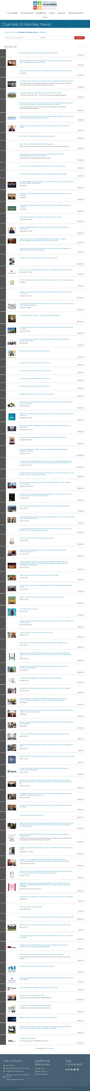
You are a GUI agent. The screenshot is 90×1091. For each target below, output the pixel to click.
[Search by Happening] (56, 37)
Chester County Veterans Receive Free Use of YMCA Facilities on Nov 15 (43, 437)
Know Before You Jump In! (28, 609)
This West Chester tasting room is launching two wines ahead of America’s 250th (46, 81)
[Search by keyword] (22, 37)
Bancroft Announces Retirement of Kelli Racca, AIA (37, 144)
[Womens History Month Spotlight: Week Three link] (12, 371)
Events (52, 13)
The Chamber (12, 13)
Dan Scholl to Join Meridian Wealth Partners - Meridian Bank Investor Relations (46, 270)
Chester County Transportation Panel (32, 995)
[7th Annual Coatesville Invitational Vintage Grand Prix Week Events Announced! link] (12, 918)
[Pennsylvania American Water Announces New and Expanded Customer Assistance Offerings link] (12, 452)
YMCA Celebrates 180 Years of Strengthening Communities (39, 575)
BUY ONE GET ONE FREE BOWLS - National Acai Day (37, 136)
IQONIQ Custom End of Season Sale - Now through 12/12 (38, 258)
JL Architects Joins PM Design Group (32, 815)
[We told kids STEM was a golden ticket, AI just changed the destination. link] (12, 174)
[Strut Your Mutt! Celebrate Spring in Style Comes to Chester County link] (12, 167)
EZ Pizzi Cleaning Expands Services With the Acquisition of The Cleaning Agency (46, 280)
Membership (41, 13)
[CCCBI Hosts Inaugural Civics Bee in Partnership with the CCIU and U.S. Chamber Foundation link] (12, 937)
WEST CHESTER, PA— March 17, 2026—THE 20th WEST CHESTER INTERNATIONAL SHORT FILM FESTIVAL (42, 155)
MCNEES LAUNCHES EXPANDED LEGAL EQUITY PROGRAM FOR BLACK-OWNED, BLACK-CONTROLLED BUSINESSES (44, 945)
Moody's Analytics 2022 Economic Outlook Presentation (38, 1017)
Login (45, 17)
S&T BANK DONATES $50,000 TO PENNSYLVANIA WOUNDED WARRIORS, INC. (46, 71)
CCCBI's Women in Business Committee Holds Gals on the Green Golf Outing (45, 925)
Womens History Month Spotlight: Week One (35, 351)
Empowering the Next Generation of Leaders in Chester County (41, 217)
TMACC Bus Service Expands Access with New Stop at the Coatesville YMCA (45, 506)
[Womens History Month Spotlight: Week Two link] (12, 363)
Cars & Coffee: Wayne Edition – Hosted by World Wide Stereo (40, 315)
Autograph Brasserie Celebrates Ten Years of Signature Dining (40, 93)
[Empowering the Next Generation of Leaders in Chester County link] (12, 219)
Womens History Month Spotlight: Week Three (35, 370)
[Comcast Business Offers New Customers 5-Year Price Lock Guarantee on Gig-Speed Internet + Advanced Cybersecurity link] (12, 530)
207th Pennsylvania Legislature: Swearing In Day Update (39, 987)
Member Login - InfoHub (28, 1038)
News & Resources (75, 13)
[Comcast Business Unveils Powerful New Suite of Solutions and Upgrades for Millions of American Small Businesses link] (12, 250)
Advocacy (61, 13)
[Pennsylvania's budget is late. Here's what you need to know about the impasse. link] (12, 898)
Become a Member (41, 1074)
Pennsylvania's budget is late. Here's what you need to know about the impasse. (46, 897)
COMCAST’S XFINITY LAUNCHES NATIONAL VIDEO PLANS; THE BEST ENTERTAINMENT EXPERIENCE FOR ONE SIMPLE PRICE (43, 239)
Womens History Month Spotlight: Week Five (35, 386)
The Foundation (26, 13)
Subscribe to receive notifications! (25, 32)
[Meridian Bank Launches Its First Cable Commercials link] (12, 395)
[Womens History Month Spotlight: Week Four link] (12, 379)
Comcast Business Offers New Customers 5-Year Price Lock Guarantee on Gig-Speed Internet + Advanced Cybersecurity (46, 529)
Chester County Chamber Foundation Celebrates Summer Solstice (42, 597)
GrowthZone (49, 1048)
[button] (79, 47)
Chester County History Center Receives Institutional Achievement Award (44, 734)
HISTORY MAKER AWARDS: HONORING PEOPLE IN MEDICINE (41, 678)
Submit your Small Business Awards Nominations (36, 1005)
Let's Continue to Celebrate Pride (31, 907)
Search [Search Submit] (80, 38)
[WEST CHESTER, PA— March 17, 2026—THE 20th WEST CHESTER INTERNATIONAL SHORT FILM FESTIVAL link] (12, 157)
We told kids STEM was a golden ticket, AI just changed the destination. (43, 174)
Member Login (40, 1068)
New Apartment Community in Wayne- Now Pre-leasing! (38, 53)
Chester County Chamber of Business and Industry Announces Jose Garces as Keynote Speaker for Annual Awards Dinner (45, 495)
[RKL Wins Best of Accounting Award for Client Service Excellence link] (12, 957)
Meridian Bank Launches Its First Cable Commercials (37, 394)
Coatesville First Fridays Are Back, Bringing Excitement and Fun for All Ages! (45, 688)
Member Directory (41, 1071)
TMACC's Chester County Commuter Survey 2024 (36, 632)
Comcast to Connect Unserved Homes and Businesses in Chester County (44, 643)
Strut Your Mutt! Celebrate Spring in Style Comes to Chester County (42, 166)
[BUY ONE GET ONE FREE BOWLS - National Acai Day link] (12, 137)
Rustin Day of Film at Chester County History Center (37, 538)
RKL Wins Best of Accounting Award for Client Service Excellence (41, 954)
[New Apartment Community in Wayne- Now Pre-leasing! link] (12, 53)
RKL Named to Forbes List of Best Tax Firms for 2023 (37, 966)
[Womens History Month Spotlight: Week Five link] (12, 387)
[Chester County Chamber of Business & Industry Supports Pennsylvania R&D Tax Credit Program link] (12, 623)
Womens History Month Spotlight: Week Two (35, 363)
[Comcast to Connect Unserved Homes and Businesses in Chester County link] (12, 644)
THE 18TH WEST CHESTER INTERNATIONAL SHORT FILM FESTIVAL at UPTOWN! (47, 756)
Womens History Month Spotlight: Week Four (35, 378)
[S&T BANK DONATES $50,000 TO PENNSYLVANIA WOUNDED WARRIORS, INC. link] (12, 72)
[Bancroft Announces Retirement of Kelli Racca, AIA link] (12, 146)
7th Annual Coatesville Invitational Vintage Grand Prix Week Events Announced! (46, 917)
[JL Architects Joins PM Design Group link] (12, 816)
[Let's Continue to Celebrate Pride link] (12, 908)
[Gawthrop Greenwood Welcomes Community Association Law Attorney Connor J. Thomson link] (12, 294)
